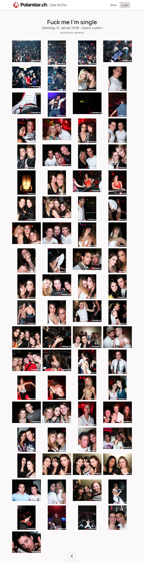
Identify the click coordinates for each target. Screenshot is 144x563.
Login (125, 5)
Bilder (113, 5)
